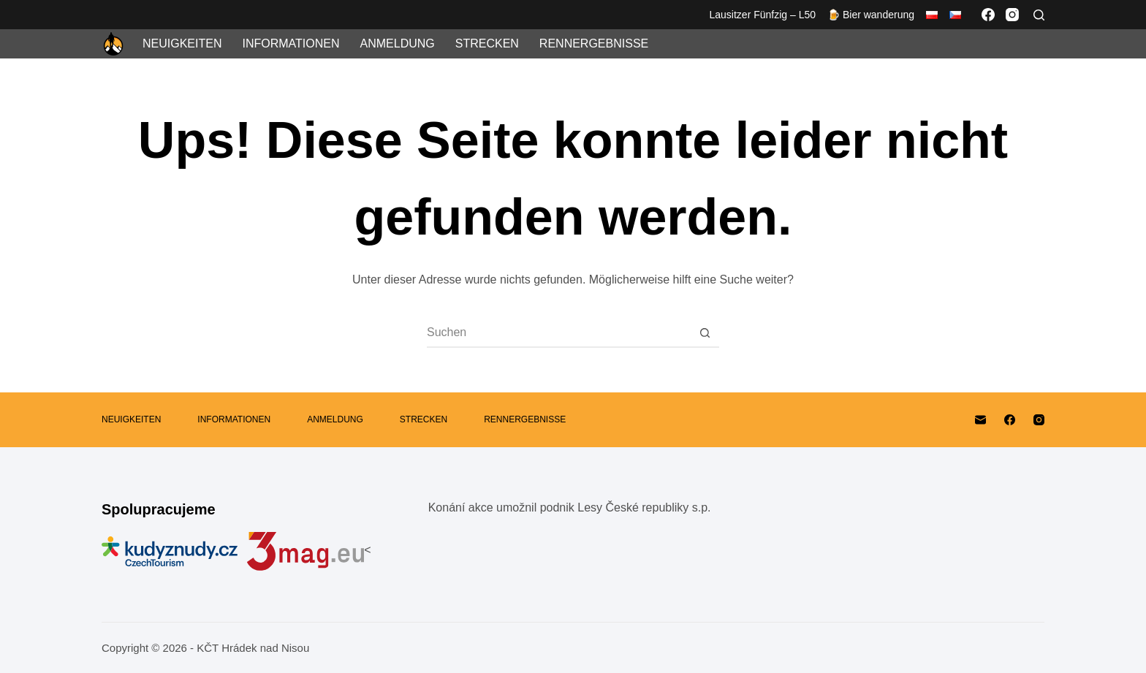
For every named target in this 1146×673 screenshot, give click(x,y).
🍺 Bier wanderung (870, 14)
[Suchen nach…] (558, 332)
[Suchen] (1038, 14)
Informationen (290, 43)
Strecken (487, 43)
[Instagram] (1012, 14)
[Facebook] (988, 14)
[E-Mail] (980, 419)
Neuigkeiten (182, 43)
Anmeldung (397, 43)
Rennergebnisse (593, 43)
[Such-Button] (704, 332)
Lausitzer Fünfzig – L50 (763, 14)
